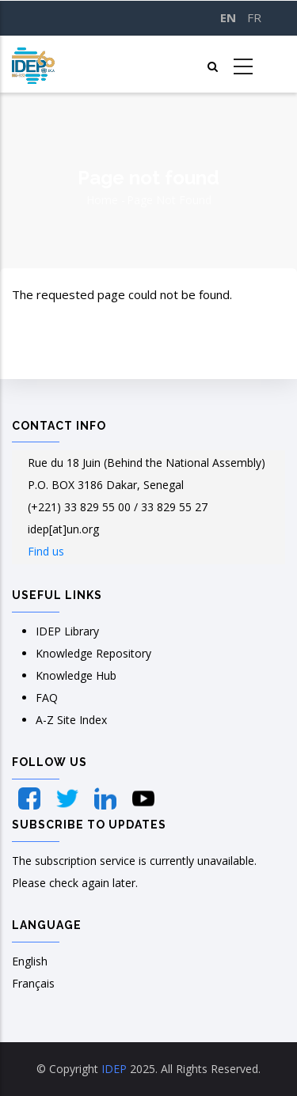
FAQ (47, 697)
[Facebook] (31, 798)
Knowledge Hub (76, 675)
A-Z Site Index (71, 719)
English (30, 961)
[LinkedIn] (107, 798)
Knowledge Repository (93, 653)
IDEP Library (67, 631)
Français (33, 983)
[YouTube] (143, 798)
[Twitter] (69, 798)
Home (102, 199)
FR (254, 17)
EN (228, 17)
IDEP (114, 1068)
